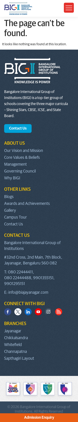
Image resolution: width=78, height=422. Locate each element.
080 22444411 (20, 272)
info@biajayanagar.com (28, 292)
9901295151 (14, 284)
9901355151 (43, 278)
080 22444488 (17, 278)
